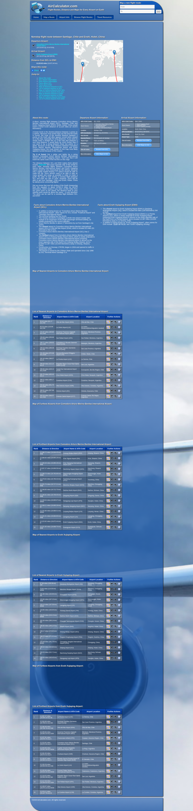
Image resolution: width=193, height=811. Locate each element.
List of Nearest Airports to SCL (50, 88)
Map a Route (49, 17)
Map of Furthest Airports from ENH (52, 97)
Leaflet (120, 81)
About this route (45, 78)
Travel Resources (104, 17)
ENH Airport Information (48, 81)
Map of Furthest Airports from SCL (52, 90)
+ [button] (77, 43)
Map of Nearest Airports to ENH (51, 94)
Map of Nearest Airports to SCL (51, 87)
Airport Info (64, 17)
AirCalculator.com (62, 6)
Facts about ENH (45, 85)
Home (36, 17)
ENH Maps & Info (143, 145)
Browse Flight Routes (83, 17)
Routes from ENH (143, 140)
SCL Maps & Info (102, 154)
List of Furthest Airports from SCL (51, 92)
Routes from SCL (102, 149)
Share (35, 70)
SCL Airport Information (48, 80)
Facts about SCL (45, 83)
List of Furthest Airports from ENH (51, 99)
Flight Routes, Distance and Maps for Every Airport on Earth (76, 10)
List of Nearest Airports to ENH (50, 95)
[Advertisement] (97, 28)
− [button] (77, 47)
